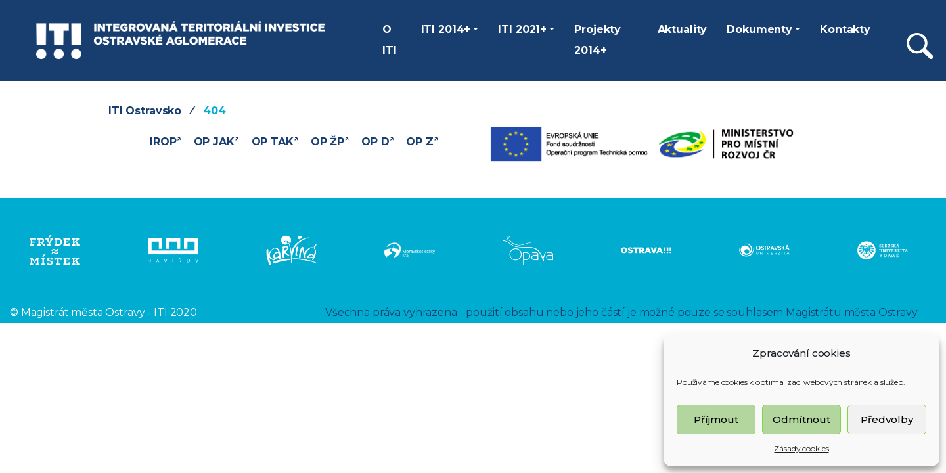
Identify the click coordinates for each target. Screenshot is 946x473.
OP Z (422, 140)
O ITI (389, 39)
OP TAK (275, 140)
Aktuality (683, 29)
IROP (165, 140)
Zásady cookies (801, 448)
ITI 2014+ (446, 29)
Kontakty (845, 29)
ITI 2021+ (522, 29)
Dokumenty (759, 29)
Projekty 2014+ (597, 39)
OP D (377, 140)
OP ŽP (330, 140)
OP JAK (216, 140)
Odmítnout (801, 419)
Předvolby (887, 419)
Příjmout (716, 419)
